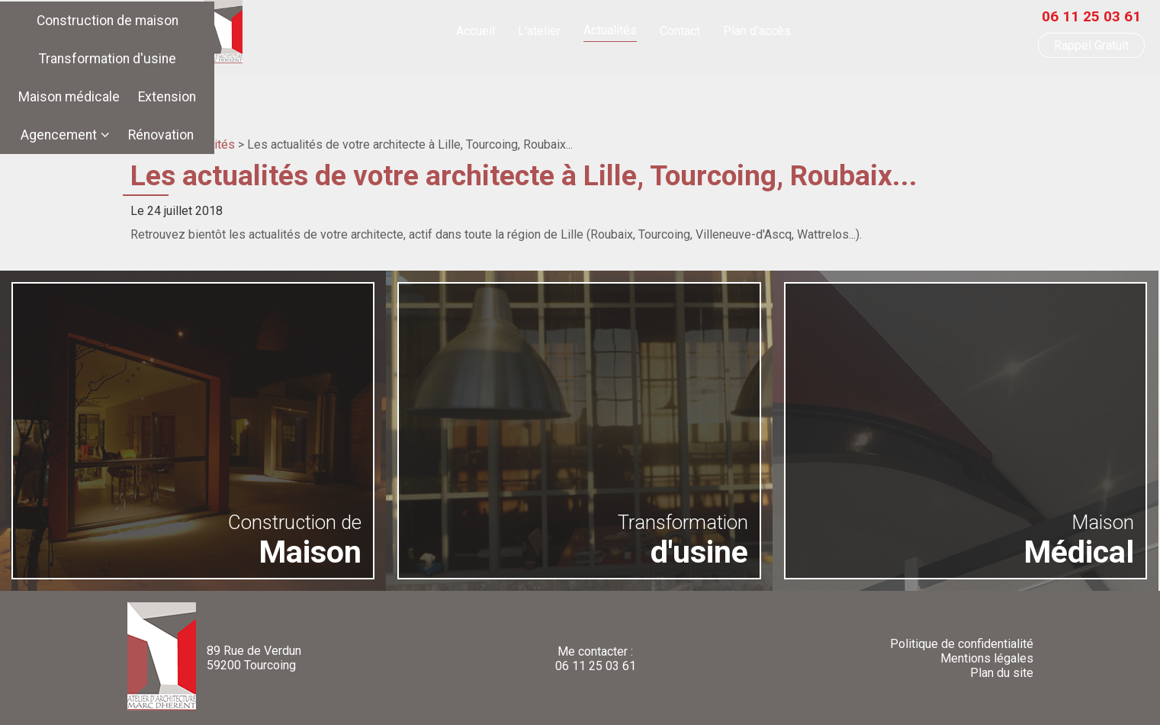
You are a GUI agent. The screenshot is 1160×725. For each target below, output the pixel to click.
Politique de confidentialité (961, 644)
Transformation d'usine (466, 86)
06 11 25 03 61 (1091, 20)
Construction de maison (309, 86)
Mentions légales (986, 658)
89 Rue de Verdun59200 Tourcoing (254, 657)
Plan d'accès (757, 34)
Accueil (475, 34)
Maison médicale (604, 86)
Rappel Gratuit (1091, 49)
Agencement (788, 86)
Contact (680, 34)
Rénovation (890, 86)
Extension (702, 86)
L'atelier (539, 34)
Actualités (610, 34)
